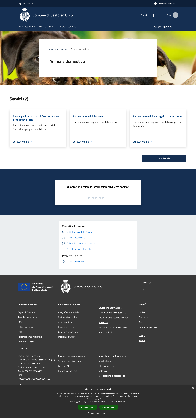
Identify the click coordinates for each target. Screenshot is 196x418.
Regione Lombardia (27, 3)
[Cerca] (175, 15)
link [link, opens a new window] (124, 401)
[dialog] (98, 401)
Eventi (142, 340)
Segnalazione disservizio (69, 361)
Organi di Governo (26, 312)
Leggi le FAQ (64, 366)
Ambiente (103, 322)
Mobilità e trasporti (67, 336)
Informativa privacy (108, 366)
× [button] (193, 388)
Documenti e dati (26, 341)
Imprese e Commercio (68, 327)
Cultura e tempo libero (68, 317)
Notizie (142, 312)
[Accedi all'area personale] (164, 3)
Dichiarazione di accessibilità (112, 375)
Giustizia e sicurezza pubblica (112, 312)
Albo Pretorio (105, 361)
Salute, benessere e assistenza (113, 327)
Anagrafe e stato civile (68, 312)
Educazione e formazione (110, 307)
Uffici (20, 322)
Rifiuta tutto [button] (108, 407)
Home (50, 49)
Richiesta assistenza (67, 370)
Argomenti (62, 49)
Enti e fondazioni (25, 327)
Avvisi (141, 322)
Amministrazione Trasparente (112, 356)
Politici (21, 332)
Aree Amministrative (27, 317)
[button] (98, 413)
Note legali (103, 370)
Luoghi (142, 335)
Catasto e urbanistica (68, 332)
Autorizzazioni (105, 332)
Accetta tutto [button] (87, 407)
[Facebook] (150, 15)
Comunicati (144, 317)
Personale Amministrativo (30, 336)
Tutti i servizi (164, 158)
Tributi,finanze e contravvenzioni (114, 317)
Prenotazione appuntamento (71, 356)
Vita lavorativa (65, 322)
